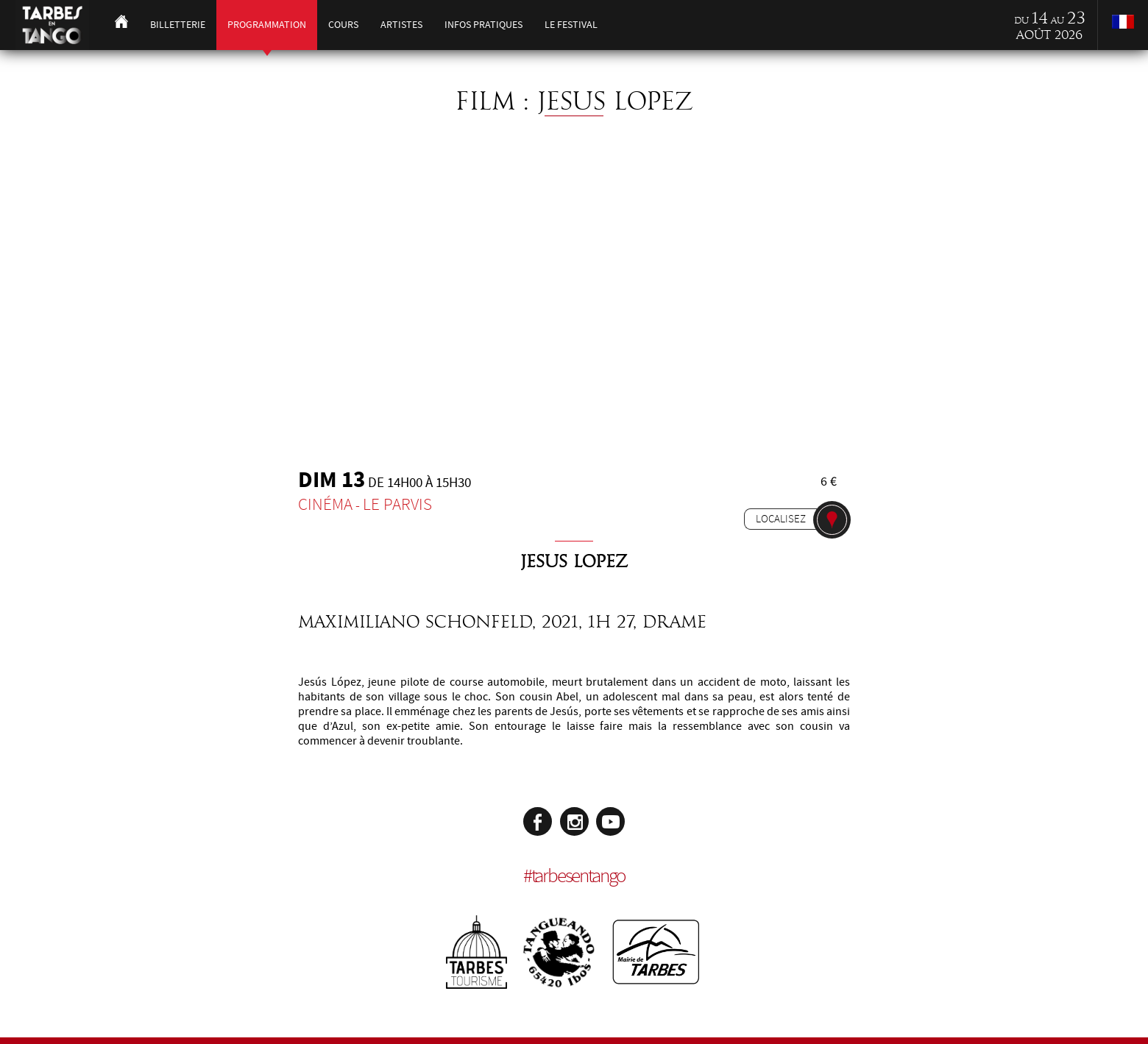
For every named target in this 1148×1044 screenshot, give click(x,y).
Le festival (571, 25)
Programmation (266, 25)
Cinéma (325, 504)
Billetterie (177, 25)
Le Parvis (397, 504)
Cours (343, 25)
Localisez (781, 518)
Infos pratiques (483, 25)
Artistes (401, 25)
